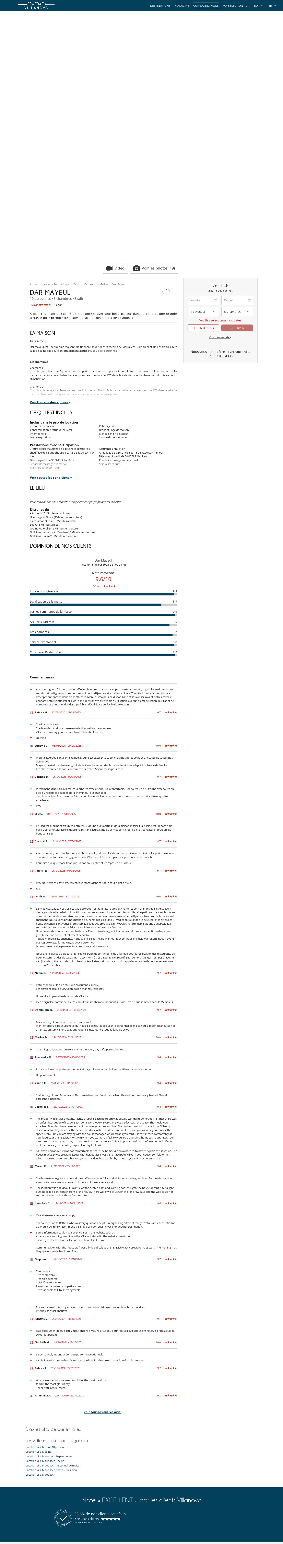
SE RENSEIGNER (203, 204)
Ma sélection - (235, 6)
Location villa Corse (96, 1478)
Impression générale (44, 468)
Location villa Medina (38, 1328)
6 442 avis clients (86, 1395)
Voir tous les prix (220, 214)
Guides (30, 1468)
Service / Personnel (43, 518)
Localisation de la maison (47, 478)
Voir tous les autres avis (103, 1288)
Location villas (49, 161)
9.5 (175, 498)
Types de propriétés (38, 1458)
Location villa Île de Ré (98, 1499)
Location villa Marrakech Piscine (45, 1337)
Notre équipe (34, 1478)
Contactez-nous (206, 6)
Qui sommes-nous (37, 1484)
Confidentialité (34, 1509)
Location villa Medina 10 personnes (47, 1323)
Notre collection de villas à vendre (46, 1529)
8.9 (175, 478)
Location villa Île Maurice (100, 1468)
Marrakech (90, 161)
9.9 (175, 488)
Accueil (34, 161)
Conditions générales (38, 1514)
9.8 (175, 468)
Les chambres (39, 508)
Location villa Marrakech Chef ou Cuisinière (52, 1346)
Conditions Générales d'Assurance (46, 1519)
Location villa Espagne (98, 1473)
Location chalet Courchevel (101, 1489)
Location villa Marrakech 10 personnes (49, 1333)
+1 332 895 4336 (220, 233)
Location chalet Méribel (99, 1484)
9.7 (175, 508)
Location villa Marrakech (40, 1351)
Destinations (160, 6)
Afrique (65, 161)
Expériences (33, 1473)
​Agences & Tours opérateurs (43, 1524)
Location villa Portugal (98, 1494)
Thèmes (30, 1463)
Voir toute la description (50, 279)
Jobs (28, 1494)
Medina (104, 161)
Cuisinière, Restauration (46, 528)
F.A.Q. (29, 1504)
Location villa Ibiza (96, 1463)
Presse (30, 1499)
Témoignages (34, 1489)
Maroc (76, 161)
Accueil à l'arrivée (42, 498)
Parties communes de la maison (51, 488)
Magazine (182, 6)
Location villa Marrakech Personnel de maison (53, 1342)
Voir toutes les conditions (51, 354)
